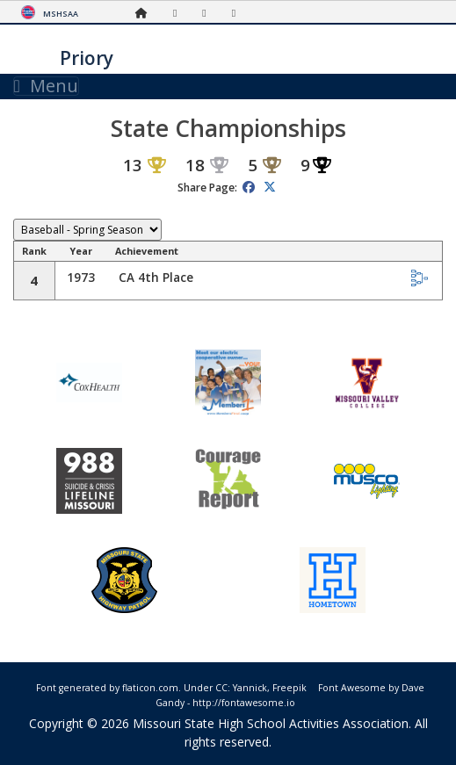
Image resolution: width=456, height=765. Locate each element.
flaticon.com (150, 688)
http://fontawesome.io (243, 702)
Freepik (289, 688)
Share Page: (207, 187)
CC (221, 688)
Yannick (250, 688)
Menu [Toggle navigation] (46, 86)
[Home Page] (145, 13)
